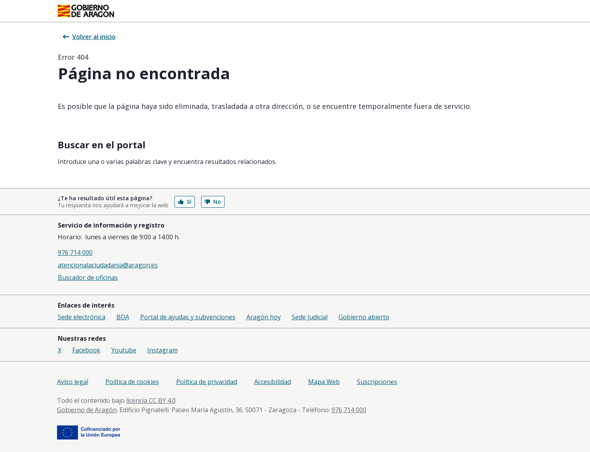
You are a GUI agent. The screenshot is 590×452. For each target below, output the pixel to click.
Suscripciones (377, 381)
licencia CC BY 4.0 (151, 400)
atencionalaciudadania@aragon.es (108, 265)
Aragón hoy (263, 317)
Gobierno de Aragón (87, 410)
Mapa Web (324, 381)
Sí (184, 201)
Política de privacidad (206, 381)
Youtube (123, 350)
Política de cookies (132, 381)
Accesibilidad (272, 381)
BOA (122, 317)
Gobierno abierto (364, 317)
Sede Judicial (310, 317)
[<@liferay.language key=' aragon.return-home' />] (86, 11)
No (213, 201)
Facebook (86, 350)
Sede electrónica (81, 317)
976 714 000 (75, 252)
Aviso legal (72, 381)
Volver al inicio (89, 36)
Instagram (162, 350)
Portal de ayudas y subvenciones (187, 317)
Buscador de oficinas (88, 277)
